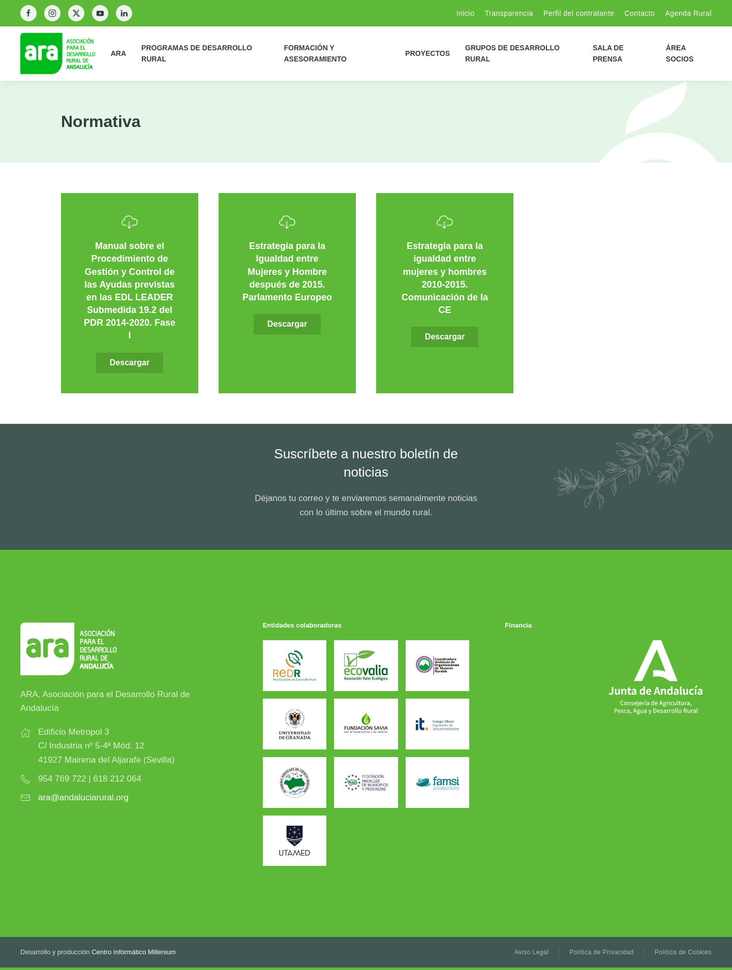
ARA (118, 53)
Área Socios (679, 53)
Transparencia (508, 13)
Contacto (639, 13)
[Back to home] (65, 54)
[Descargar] (129, 293)
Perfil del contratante (578, 13)
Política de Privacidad (601, 952)
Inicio (465, 13)
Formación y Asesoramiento (315, 53)
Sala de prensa (608, 53)
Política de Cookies (683, 952)
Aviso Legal (531, 952)
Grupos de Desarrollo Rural (512, 53)
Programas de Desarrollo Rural (196, 53)
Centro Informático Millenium (133, 952)
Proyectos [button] (427, 53)
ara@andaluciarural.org (83, 797)
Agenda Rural (688, 13)
